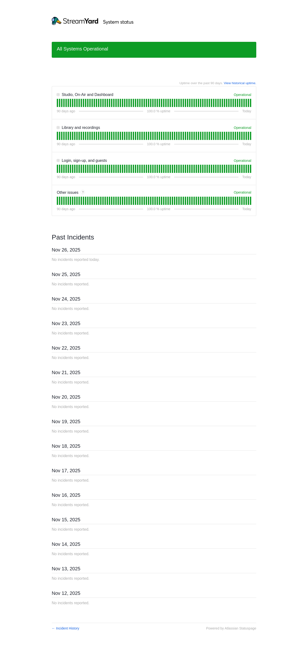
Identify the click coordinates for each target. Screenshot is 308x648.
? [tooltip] (83, 192)
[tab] (57, 103)
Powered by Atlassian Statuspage (231, 628)
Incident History (65, 628)
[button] (58, 94)
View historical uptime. (240, 83)
